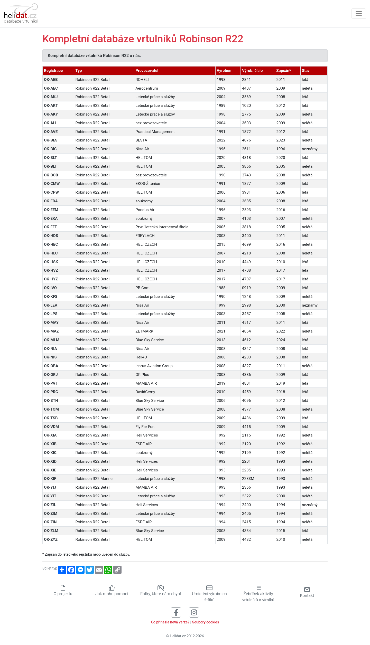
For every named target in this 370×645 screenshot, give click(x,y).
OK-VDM (51, 426)
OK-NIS (50, 357)
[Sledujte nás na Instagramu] (194, 612)
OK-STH (51, 400)
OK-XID (50, 461)
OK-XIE (50, 470)
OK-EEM (51, 209)
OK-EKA (51, 218)
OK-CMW (52, 183)
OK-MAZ (51, 331)
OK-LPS (51, 313)
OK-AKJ (51, 96)
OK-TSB (51, 418)
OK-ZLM (51, 530)
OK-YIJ (50, 487)
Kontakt (307, 592)
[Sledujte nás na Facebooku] (176, 612)
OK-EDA (51, 201)
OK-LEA (50, 305)
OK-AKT (51, 105)
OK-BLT (50, 157)
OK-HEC (51, 244)
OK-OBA (51, 366)
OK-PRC (51, 392)
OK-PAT (50, 383)
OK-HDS (51, 235)
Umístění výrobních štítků (209, 593)
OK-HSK (51, 262)
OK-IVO (50, 288)
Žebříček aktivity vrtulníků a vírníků (258, 593)
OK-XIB (50, 444)
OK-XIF (50, 478)
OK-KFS (50, 296)
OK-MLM (51, 340)
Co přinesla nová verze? (170, 622)
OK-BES (51, 140)
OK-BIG (50, 149)
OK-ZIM (50, 513)
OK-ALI (50, 123)
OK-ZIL (50, 504)
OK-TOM (51, 409)
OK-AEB (51, 79)
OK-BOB (51, 175)
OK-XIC (50, 452)
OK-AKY (51, 114)
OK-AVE (51, 131)
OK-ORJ (51, 374)
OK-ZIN (50, 522)
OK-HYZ (51, 279)
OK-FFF (50, 227)
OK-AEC (51, 88)
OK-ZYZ (51, 539)
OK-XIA (50, 435)
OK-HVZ (51, 270)
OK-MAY (51, 322)
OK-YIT (50, 496)
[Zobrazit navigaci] (358, 13)
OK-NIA (50, 348)
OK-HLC (51, 253)
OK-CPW (51, 192)
